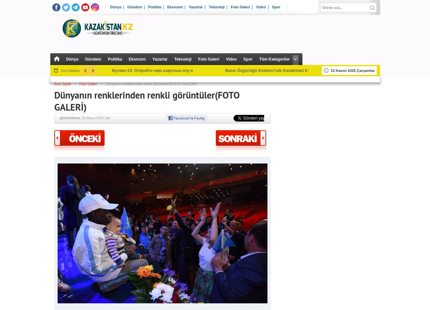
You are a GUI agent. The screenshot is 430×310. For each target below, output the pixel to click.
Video (261, 7)
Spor (276, 7)
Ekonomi (175, 7)
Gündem (134, 7)
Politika (154, 7)
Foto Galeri (240, 7)
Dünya (116, 7)
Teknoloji (216, 7)
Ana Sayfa (62, 84)
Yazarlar (196, 7)
